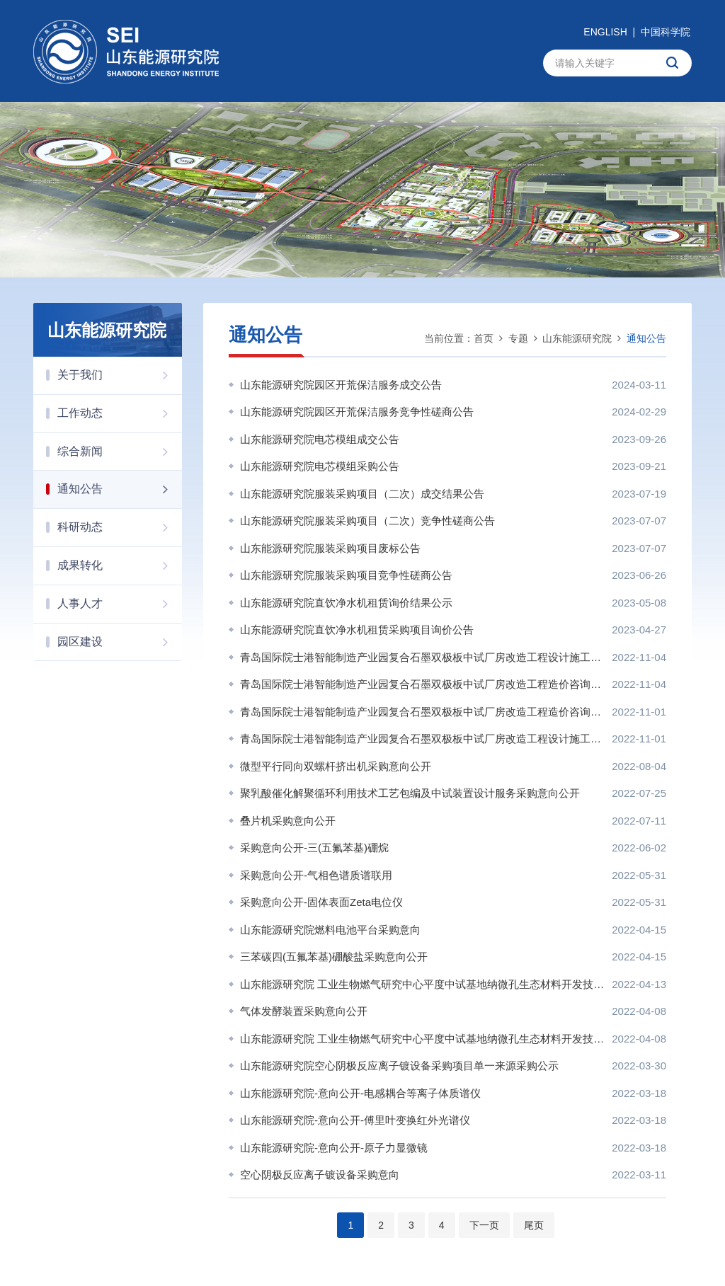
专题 (518, 338)
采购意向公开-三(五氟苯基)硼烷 (314, 848)
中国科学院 (665, 32)
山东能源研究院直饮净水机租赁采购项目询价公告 (357, 630)
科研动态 (119, 527)
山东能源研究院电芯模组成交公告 (319, 439)
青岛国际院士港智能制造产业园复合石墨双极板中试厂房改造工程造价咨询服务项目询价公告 (422, 712)
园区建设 (119, 642)
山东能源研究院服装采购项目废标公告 (330, 548)
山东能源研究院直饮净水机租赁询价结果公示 (346, 603)
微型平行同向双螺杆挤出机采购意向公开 (335, 766)
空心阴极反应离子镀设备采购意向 (319, 1175)
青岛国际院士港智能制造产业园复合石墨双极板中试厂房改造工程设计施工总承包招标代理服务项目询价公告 (422, 739)
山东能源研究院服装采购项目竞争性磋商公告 (346, 575)
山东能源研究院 (577, 338)
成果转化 (119, 565)
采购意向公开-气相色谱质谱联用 (316, 875)
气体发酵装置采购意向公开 (303, 1011)
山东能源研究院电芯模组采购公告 (319, 466)
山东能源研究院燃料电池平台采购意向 (330, 930)
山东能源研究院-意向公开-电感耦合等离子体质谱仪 (360, 1093)
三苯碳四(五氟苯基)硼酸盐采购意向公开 (334, 957)
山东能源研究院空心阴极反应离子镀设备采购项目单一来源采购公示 (399, 1066)
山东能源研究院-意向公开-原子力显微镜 (334, 1148)
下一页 (484, 1225)
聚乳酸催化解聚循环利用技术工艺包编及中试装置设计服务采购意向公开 (410, 793)
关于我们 (119, 375)
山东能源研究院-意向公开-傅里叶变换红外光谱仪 (355, 1120)
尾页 (534, 1225)
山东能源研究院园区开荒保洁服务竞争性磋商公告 (357, 412)
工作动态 (119, 413)
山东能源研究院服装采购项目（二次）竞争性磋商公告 (367, 521)
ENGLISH (605, 32)
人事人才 (119, 603)
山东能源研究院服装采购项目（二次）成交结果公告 (362, 494)
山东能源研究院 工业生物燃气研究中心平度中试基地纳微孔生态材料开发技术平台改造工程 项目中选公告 (422, 984)
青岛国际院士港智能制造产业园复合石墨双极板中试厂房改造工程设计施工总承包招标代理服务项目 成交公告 (422, 657)
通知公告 (119, 489)
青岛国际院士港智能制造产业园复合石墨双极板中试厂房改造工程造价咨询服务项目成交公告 (422, 684)
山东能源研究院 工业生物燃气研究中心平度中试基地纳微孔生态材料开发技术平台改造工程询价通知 (422, 1039)
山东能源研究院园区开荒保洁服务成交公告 (341, 385)
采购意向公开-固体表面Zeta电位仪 (321, 902)
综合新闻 (119, 451)
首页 (483, 338)
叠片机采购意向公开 (288, 821)
